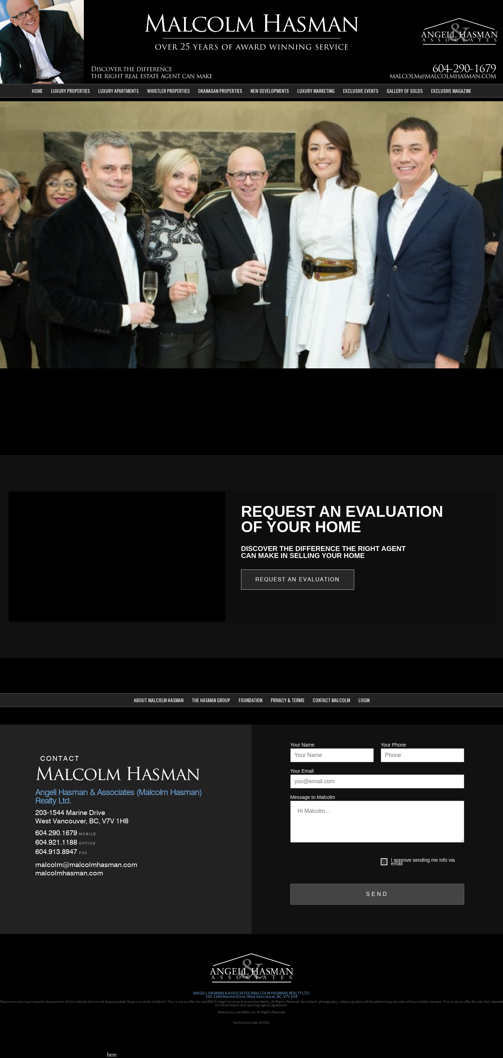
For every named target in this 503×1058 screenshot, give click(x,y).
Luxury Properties (70, 90)
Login (364, 700)
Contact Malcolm (331, 700)
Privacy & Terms (287, 700)
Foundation (250, 700)
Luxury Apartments (118, 90)
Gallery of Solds (405, 90)
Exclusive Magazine (451, 90)
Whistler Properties (168, 90)
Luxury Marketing (316, 90)
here (112, 1055)
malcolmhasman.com (69, 873)
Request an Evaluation (297, 579)
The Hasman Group (211, 700)
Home (37, 90)
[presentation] (343, 863)
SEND (377, 894)
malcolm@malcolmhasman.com (442, 76)
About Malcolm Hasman (158, 700)
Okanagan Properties (220, 90)
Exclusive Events (360, 90)
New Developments (269, 90)
